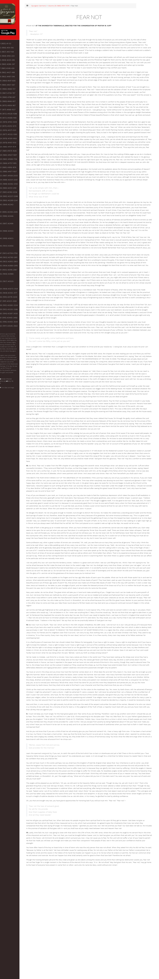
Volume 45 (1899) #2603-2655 (14, 229)
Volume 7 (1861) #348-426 (12, 72)
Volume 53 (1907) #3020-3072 (14, 262)
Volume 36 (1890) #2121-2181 (13, 192)
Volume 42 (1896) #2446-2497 (14, 216)
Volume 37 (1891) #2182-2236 (14, 196)
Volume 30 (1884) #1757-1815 (13, 167)
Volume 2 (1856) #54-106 (12, 51)
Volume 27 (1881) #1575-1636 (13, 155)
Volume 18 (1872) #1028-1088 (14, 117)
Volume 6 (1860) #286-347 (13, 68)
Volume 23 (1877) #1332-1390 (14, 138)
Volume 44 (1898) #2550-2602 (14, 225)
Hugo (21, 362)
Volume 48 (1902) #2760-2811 (14, 241)
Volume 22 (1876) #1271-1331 (13, 134)
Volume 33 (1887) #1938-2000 (14, 179)
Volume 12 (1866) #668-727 (13, 93)
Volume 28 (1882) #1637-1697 (14, 159)
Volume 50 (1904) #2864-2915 (14, 250)
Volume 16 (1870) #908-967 (13, 109)
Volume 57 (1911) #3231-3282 (14, 278)
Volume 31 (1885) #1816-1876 (13, 171)
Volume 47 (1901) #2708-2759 (14, 237)
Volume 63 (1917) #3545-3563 (14, 303)
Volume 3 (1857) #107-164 (12, 55)
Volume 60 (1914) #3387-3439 (14, 291)
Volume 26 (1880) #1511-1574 (13, 150)
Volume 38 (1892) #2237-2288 (14, 200)
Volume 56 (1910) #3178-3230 (14, 274)
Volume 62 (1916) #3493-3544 (14, 299)
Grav (14, 362)
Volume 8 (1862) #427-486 (13, 76)
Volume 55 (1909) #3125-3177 (14, 270)
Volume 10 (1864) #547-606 (13, 84)
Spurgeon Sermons (53, 7)
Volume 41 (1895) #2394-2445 (14, 212)
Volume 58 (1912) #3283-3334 (14, 283)
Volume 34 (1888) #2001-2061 (14, 183)
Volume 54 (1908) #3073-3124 (14, 266)
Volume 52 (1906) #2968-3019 (14, 258)
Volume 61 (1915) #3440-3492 (14, 295)
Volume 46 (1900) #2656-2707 (14, 233)
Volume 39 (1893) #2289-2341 (14, 204)
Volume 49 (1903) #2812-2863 (14, 245)
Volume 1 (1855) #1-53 (11, 47)
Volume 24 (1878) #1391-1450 (14, 142)
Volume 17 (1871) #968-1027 (13, 113)
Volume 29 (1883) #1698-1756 (14, 163)
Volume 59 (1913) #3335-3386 (14, 287)
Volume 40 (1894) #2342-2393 (14, 208)
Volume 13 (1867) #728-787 (13, 97)
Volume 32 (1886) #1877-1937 (14, 175)
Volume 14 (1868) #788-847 (13, 101)
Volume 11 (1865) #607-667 (13, 89)
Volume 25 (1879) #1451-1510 (13, 146)
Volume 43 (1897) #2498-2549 (14, 221)
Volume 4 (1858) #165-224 (12, 60)
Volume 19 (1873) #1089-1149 (13, 122)
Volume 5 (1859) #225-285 (13, 64)
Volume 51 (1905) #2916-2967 (14, 254)
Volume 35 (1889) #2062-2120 (14, 188)
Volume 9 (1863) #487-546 (13, 80)
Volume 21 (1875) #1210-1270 (13, 130)
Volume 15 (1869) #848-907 (13, 105)
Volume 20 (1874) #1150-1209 (14, 126)
